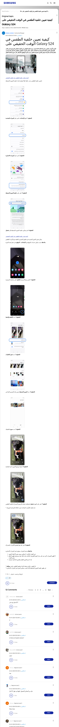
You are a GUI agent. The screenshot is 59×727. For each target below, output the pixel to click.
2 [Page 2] (37, 590)
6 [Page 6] (45, 590)
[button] (54, 32)
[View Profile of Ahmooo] (12, 667)
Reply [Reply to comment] (48, 606)
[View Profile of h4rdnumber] (13, 596)
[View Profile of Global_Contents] (10, 33)
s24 (9, 578)
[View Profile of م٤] (10, 685)
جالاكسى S (19, 35)
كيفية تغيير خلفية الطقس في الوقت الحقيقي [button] (17, 236)
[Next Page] (50, 590)
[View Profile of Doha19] (11, 721)
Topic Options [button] (54, 15)
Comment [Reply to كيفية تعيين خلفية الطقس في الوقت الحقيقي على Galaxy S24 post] (52, 582)
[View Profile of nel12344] (12, 632)
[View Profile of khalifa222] (12, 614)
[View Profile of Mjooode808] (13, 650)
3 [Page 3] (40, 590)
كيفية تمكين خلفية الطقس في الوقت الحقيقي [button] (17, 78)
